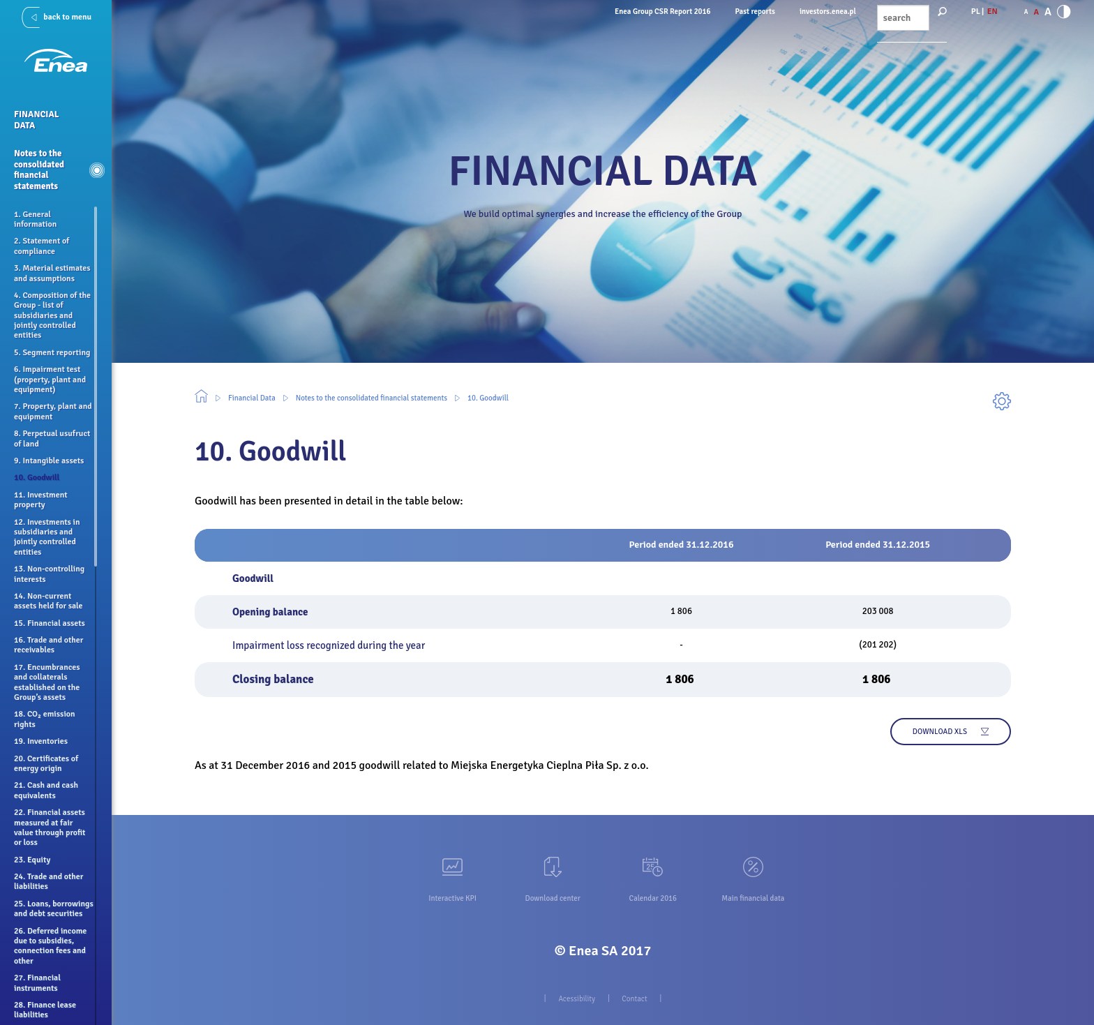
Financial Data (252, 398)
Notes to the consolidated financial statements (371, 398)
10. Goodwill (488, 398)
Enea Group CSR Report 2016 (662, 11)
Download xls (940, 731)
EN (992, 11)
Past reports (755, 11)
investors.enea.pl (828, 11)
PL (975, 11)
